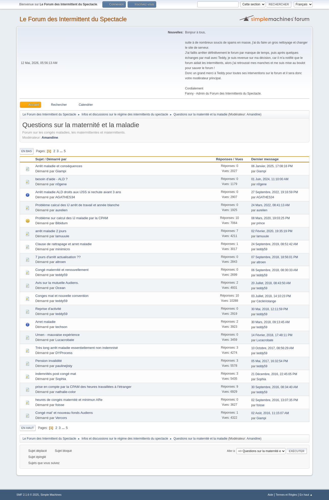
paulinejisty (63, 366)
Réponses (224, 159)
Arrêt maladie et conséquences (58, 166)
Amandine (253, 114)
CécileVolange (266, 301)
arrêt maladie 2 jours (50, 231)
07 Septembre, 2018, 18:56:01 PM (274, 257)
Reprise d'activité (48, 309)
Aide (270, 494)
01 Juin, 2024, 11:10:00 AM (269, 179)
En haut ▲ (306, 494)
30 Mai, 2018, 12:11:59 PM (269, 309)
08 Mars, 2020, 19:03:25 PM (270, 218)
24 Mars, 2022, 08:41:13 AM (270, 205)
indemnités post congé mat (55, 374)
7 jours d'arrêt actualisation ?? (57, 257)
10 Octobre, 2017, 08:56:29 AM (272, 348)
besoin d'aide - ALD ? (51, 179)
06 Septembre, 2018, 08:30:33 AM (274, 270)
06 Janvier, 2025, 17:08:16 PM (272, 166)
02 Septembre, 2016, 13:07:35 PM (274, 400)
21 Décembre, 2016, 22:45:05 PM (274, 374)
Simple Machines (51, 494)
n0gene (61, 184)
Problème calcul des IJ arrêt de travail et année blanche (77, 205)
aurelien (61, 210)
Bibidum (61, 223)
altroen (60, 262)
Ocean (60, 288)
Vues (239, 159)
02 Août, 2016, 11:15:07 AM (270, 413)
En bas (26, 151)
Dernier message (267, 159)
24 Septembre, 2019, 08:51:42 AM (274, 244)
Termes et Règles (286, 494)
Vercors (61, 418)
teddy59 (262, 249)
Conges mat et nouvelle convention (61, 296)
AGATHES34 (65, 197)
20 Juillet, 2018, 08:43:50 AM (271, 283)
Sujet (39, 159)
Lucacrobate (64, 340)
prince (261, 223)
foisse (59, 405)
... (62, 151)
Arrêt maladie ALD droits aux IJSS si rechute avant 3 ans (78, 192)
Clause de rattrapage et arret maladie (63, 244)
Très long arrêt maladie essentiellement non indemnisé (76, 348)
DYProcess (63, 353)
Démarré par (56, 159)
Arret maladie (45, 322)
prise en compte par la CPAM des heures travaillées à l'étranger (83, 387)
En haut (27, 427)
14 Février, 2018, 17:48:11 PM (271, 335)
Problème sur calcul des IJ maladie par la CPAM (71, 218)
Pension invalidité (48, 361)
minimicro (62, 249)
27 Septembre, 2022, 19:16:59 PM (274, 192)
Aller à (231, 450)
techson (61, 327)
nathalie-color (65, 392)
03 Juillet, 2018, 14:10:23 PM (271, 296)
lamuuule (62, 236)
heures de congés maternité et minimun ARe (68, 400)
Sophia (60, 379)
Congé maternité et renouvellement (61, 270)
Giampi (60, 171)
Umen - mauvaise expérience (57, 335)
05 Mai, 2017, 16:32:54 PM (269, 361)
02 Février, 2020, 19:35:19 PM (271, 231)
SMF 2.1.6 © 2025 (27, 494)
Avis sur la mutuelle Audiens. (57, 283)
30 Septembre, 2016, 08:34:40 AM (274, 387)
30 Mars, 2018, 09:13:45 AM (270, 322)
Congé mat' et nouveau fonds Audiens (64, 413)
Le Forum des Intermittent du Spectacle (73, 19)
